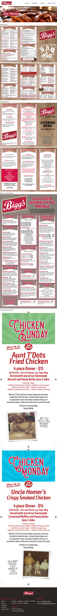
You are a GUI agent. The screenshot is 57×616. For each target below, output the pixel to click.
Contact (42, 3)
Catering (34, 3)
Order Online (52, 3)
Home (3, 601)
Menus (27, 3)
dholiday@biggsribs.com (48, 603)
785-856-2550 (46, 601)
